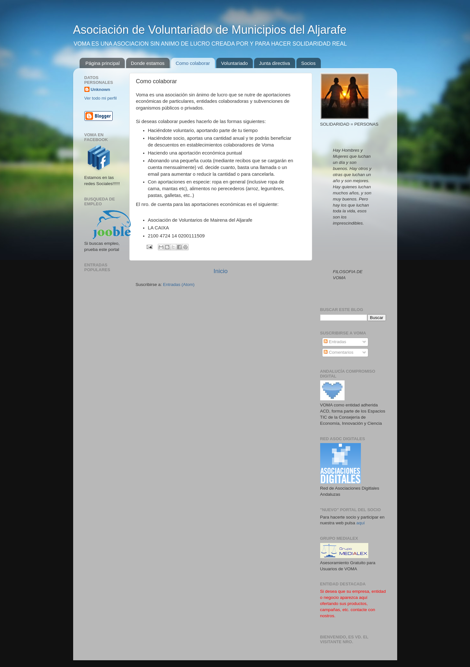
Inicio (220, 271)
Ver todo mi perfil (100, 98)
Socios (308, 63)
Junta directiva (274, 63)
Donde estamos (148, 63)
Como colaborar (193, 63)
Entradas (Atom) (178, 284)
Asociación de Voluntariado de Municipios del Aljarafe (210, 29)
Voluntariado (234, 63)
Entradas (335, 341)
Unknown (100, 89)
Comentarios (338, 352)
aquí (360, 522)
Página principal (102, 63)
